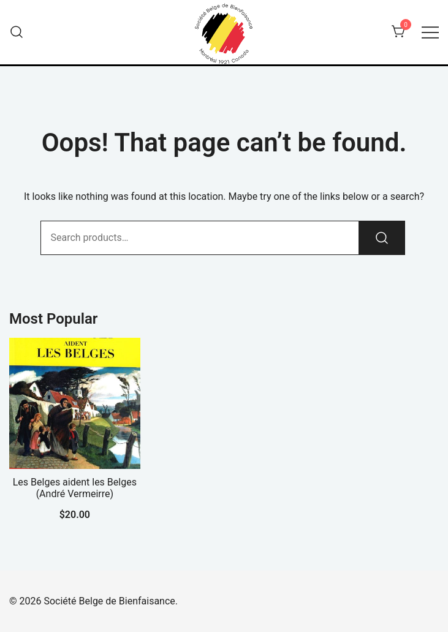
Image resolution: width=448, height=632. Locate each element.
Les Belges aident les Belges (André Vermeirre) (75, 488)
